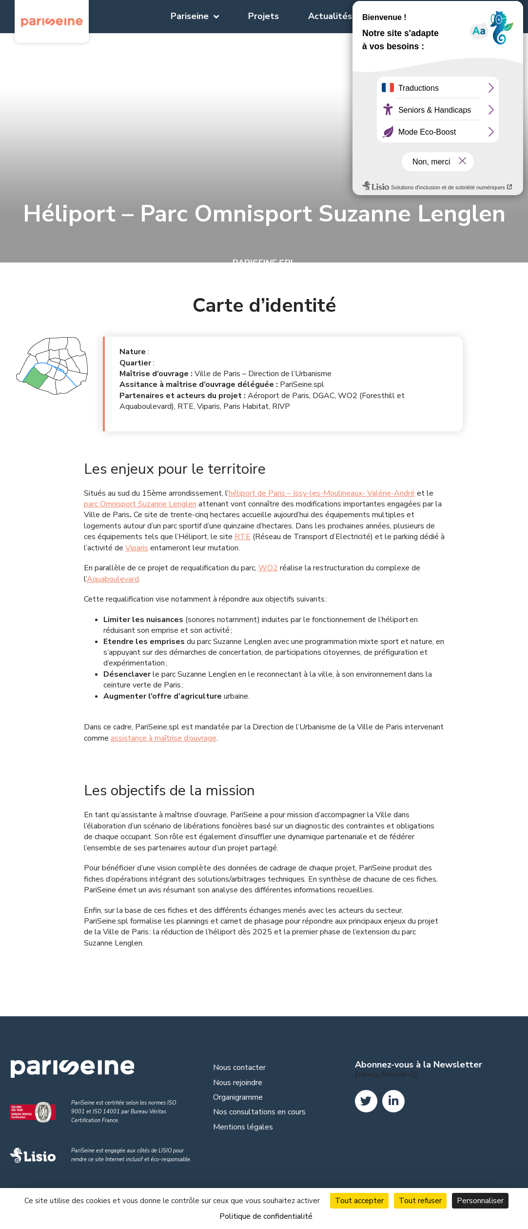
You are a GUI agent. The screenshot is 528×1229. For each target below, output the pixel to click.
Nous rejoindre (237, 1082)
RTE (243, 536)
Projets (263, 16)
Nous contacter (239, 1067)
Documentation (413, 16)
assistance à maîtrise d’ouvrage (163, 738)
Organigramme (238, 1097)
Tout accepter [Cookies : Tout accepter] (359, 1200)
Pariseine (195, 16)
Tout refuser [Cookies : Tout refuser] (420, 1200)
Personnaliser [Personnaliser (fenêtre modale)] (480, 1200)
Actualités (330, 16)
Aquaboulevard (113, 579)
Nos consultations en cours (259, 1112)
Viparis (136, 548)
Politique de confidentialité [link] (266, 1216)
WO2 (268, 568)
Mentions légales (243, 1127)
